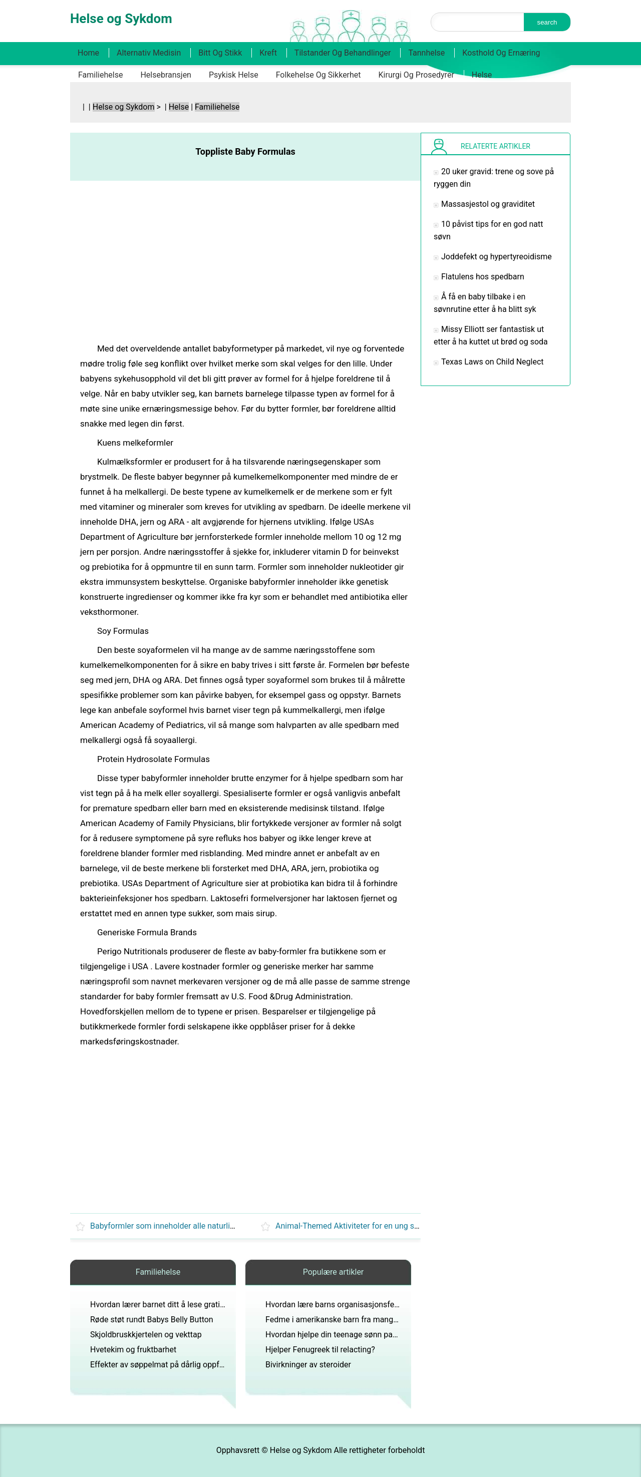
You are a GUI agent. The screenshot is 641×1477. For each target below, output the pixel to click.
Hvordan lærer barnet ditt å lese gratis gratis (168, 1304)
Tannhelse (426, 53)
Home (88, 53)
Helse (482, 75)
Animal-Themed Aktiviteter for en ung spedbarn (359, 1226)
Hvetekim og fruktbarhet (133, 1349)
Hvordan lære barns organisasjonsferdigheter (345, 1304)
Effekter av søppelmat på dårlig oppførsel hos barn (180, 1364)
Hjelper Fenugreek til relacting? (320, 1349)
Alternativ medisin (149, 53)
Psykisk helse (233, 75)
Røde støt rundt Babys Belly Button (151, 1319)
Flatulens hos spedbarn (482, 276)
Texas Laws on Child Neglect (492, 361)
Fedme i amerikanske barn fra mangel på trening (351, 1319)
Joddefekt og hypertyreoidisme (496, 256)
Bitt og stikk (220, 53)
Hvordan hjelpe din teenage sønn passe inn (341, 1334)
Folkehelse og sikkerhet (318, 75)
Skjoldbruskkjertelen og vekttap (146, 1334)
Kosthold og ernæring (501, 53)
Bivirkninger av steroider (308, 1364)
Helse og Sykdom (124, 107)
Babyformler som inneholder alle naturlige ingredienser (187, 1226)
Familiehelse (100, 75)
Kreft (268, 53)
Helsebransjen (165, 75)
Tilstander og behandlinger (342, 53)
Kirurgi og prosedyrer (416, 75)
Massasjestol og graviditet (488, 204)
